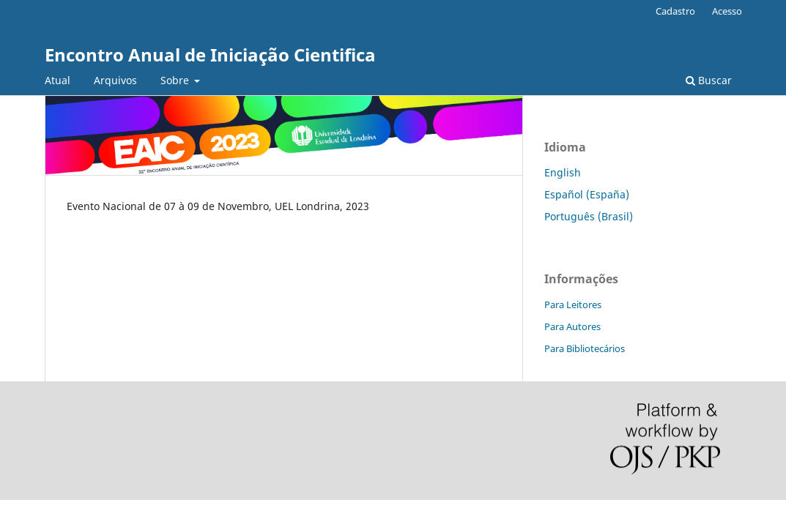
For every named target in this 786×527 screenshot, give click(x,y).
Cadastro (675, 11)
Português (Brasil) (588, 216)
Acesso (727, 11)
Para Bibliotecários (584, 348)
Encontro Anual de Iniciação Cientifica (210, 54)
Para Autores (572, 326)
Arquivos (115, 80)
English (562, 172)
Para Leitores (572, 304)
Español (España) (586, 194)
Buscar (709, 80)
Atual (57, 80)
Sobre (176, 80)
